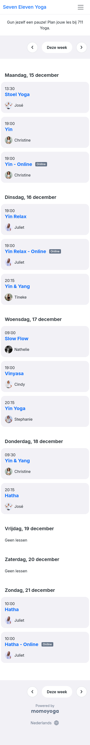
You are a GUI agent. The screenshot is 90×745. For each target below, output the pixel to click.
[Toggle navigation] (80, 7)
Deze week (57, 47)
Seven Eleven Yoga (24, 7)
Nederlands (45, 723)
